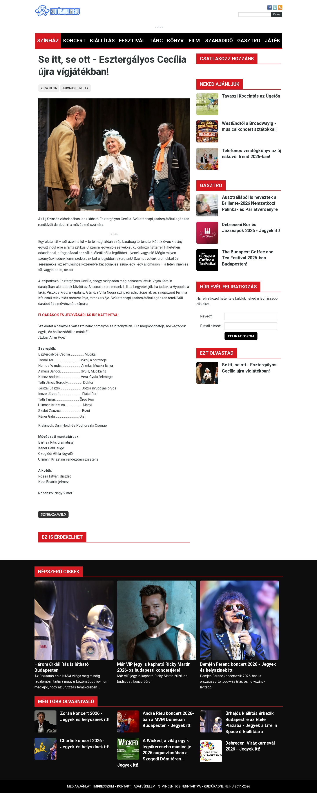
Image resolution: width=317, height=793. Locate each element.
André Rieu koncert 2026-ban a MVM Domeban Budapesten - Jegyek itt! (168, 719)
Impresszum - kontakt (112, 786)
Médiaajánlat (79, 786)
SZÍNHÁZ (48, 41)
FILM (194, 41)
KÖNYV (175, 41)
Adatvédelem (144, 786)
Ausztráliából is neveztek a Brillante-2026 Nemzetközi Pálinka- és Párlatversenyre (250, 203)
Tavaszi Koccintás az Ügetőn (251, 96)
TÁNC (156, 41)
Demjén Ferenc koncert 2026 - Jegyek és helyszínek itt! (238, 667)
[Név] (251, 316)
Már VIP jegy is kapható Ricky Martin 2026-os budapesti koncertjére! (153, 667)
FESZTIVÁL (132, 41)
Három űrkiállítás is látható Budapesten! (61, 667)
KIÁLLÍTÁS (102, 41)
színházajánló (53, 514)
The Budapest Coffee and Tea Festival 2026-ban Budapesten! (248, 258)
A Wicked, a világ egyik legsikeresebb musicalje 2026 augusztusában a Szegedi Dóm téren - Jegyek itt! (154, 752)
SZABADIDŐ (219, 41)
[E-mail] (251, 326)
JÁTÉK (272, 41)
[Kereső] (254, 14)
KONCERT (74, 41)
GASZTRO (248, 41)
